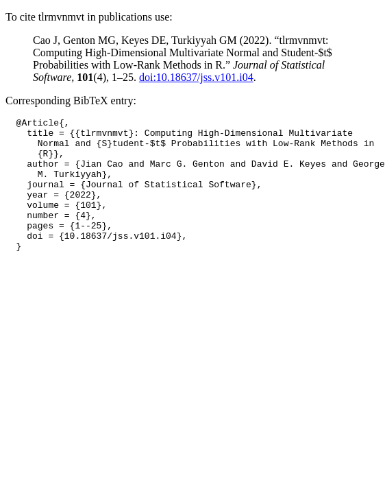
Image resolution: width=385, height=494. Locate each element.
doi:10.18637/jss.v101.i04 (196, 77)
